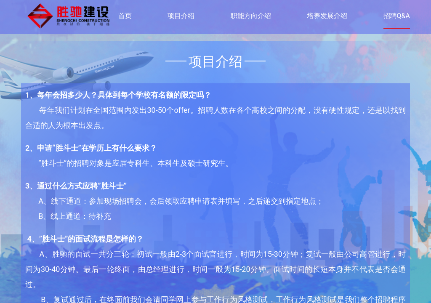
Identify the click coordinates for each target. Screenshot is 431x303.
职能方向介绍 (251, 16)
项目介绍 (181, 16)
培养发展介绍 (327, 16)
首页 (125, 16)
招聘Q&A (396, 16)
